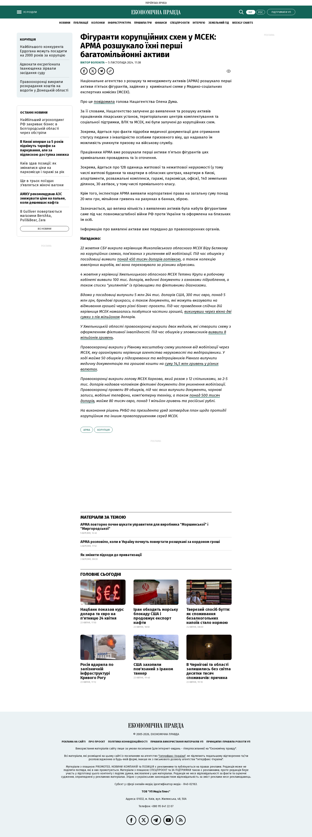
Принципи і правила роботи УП (228, 741)
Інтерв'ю (199, 22)
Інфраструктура (119, 22)
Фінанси (161, 22)
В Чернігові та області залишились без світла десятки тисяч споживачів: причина (208, 671)
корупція (103, 429)
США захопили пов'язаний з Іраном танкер (153, 669)
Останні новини (34, 112)
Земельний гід (218, 22)
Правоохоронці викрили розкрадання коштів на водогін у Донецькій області (44, 86)
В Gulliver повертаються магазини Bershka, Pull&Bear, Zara (41, 215)
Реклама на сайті (74, 741)
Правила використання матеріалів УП (176, 741)
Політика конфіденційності (127, 741)
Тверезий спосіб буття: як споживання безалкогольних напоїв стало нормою (208, 616)
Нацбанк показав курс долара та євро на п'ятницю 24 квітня (102, 614)
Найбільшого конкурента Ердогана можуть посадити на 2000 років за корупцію (43, 51)
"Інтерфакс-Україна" (171, 756)
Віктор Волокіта (92, 62)
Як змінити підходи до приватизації (111, 555)
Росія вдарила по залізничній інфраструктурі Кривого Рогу (96, 671)
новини (64, 22)
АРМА (86, 429)
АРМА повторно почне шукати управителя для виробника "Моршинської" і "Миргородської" (144, 526)
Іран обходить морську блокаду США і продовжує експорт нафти (156, 616)
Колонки (98, 22)
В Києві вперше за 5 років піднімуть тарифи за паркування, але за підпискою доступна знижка (44, 148)
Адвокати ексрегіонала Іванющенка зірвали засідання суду (40, 68)
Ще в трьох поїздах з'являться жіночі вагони (41, 183)
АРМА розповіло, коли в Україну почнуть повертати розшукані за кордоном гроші (150, 542)
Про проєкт (97, 741)
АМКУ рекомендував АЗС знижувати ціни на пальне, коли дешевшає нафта (42, 198)
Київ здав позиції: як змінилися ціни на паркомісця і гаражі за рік (42, 167)
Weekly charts (242, 22)
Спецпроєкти (179, 22)
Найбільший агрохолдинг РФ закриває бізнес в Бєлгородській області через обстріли (42, 126)
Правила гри (143, 22)
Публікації (80, 22)
